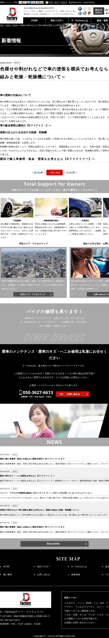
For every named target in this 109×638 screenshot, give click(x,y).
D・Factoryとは (80, 20)
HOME (34, 20)
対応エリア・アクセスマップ (32, 294)
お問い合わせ (73, 394)
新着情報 (75, 574)
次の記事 (70, 172)
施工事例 (7, 574)
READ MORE (53, 543)
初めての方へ (57, 20)
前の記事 (38, 172)
